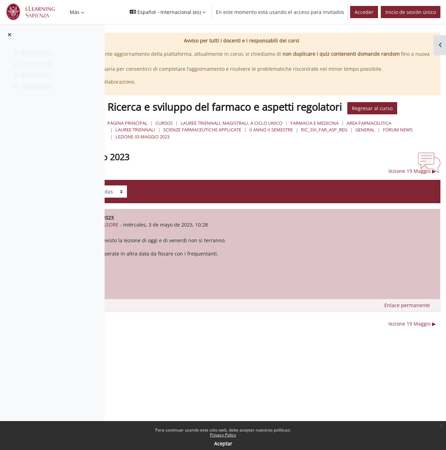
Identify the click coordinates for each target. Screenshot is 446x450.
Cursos (248, 142)
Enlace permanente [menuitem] (407, 324)
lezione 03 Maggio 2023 (347, 156)
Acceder (364, 12)
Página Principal (212, 142)
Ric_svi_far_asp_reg (223, 156)
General (264, 156)
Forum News (297, 156)
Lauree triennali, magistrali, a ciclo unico (316, 142)
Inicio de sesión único (410, 12)
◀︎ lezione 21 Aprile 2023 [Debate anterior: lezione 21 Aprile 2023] (169, 190)
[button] (167, 12)
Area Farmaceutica (222, 149)
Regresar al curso (219, 127)
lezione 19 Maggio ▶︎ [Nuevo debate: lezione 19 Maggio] (412, 190)
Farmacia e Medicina (399, 142)
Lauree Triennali (273, 149)
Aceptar (223, 443)
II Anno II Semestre (408, 149)
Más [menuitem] (75, 12)
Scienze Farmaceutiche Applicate (340, 149)
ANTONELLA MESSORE (194, 244)
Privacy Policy (223, 435)
